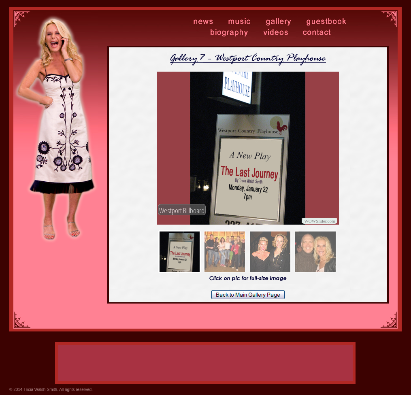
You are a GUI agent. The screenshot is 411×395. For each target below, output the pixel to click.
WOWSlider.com (319, 221)
